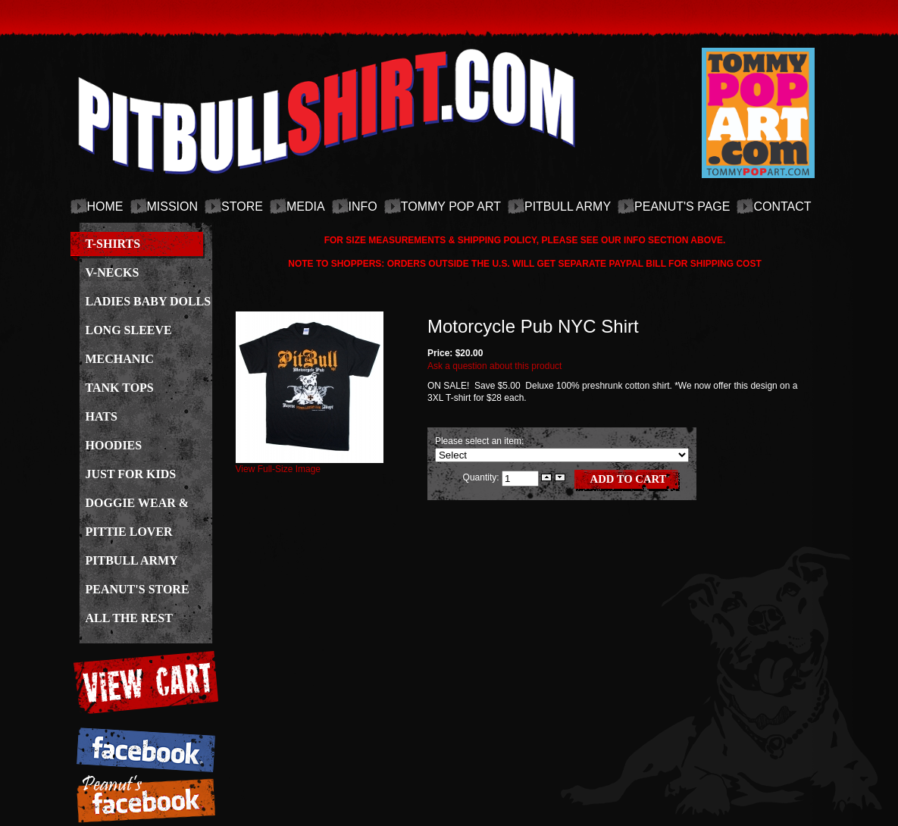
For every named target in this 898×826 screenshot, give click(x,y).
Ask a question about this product (494, 366)
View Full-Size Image (309, 464)
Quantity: (482, 476)
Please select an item (478, 441)
